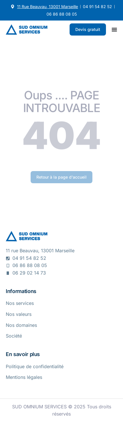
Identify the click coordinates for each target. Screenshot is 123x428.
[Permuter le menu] (114, 29)
